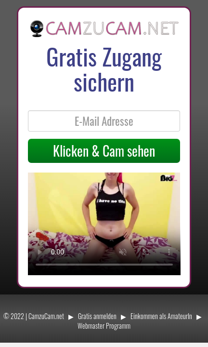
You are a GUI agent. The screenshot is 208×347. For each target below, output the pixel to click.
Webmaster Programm (104, 325)
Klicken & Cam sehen (104, 150)
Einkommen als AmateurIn (161, 316)
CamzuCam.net (46, 316)
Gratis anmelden (97, 316)
